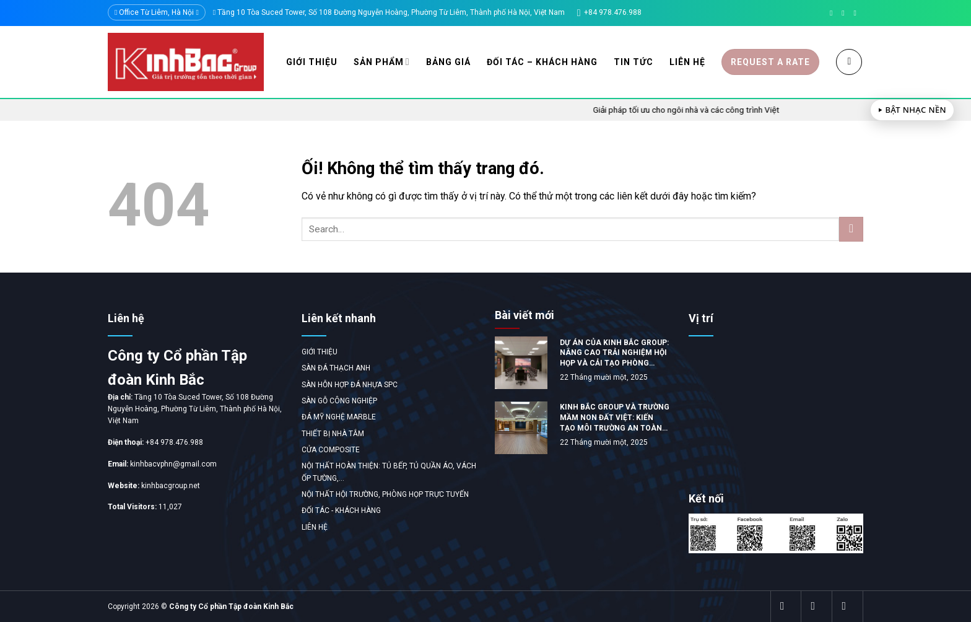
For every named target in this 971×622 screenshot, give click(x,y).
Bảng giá (448, 62)
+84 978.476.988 (174, 442)
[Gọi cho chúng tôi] (857, 13)
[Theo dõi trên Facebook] (833, 13)
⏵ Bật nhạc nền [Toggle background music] (912, 109)
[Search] (849, 62)
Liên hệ (687, 62)
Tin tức (633, 62)
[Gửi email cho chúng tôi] (845, 13)
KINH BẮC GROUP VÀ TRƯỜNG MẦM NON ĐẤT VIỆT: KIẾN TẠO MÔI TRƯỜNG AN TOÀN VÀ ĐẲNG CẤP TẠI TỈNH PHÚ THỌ (614, 418)
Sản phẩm (382, 62)
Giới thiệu (311, 62)
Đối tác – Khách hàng (542, 62)
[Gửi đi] (851, 229)
